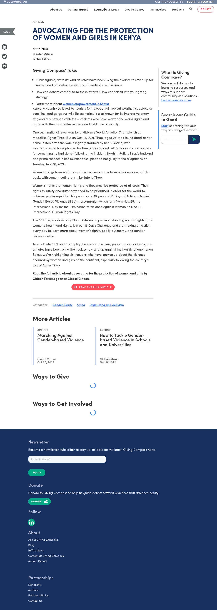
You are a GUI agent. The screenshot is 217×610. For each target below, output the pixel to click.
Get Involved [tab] (158, 9)
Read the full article (95, 287)
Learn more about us (176, 100)
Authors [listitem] (33, 590)
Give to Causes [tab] (134, 9)
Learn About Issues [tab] (106, 9)
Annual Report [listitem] (37, 561)
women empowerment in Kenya (86, 103)
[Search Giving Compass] (191, 9)
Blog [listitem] (31, 545)
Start (164, 125)
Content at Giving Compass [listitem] (46, 556)
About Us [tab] (56, 9)
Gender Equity (63, 305)
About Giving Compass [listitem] (43, 539)
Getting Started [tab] (78, 9)
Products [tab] (178, 9)
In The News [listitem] (36, 550)
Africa (81, 305)
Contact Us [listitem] (35, 601)
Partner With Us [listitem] (38, 595)
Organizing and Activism (106, 305)
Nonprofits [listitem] (35, 584)
